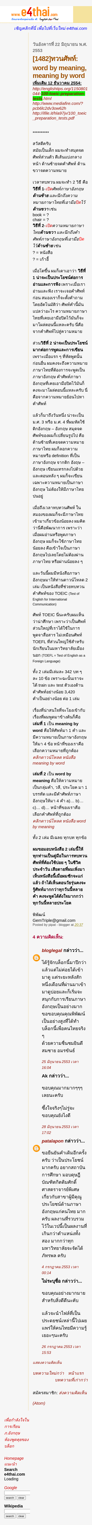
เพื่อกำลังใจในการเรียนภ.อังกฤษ (16, 1426)
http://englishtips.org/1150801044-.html (60, 93)
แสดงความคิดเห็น (47, 1363)
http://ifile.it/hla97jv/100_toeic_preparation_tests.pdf (60, 115)
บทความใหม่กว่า (48, 1373)
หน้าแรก (76, 1373)
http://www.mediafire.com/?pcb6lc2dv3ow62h (58, 106)
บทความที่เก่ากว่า (71, 1380)
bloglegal (52, 950)
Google (10, 1487)
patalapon (53, 1141)
